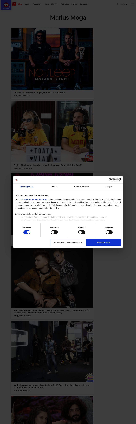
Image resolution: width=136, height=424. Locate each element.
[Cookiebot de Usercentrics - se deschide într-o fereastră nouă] (110, 180)
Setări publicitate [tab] (81, 187)
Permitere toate (103, 242)
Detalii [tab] (54, 187)
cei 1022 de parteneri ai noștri (34, 199)
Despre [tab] (109, 187)
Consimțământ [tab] (26, 187)
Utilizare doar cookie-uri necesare (67, 242)
